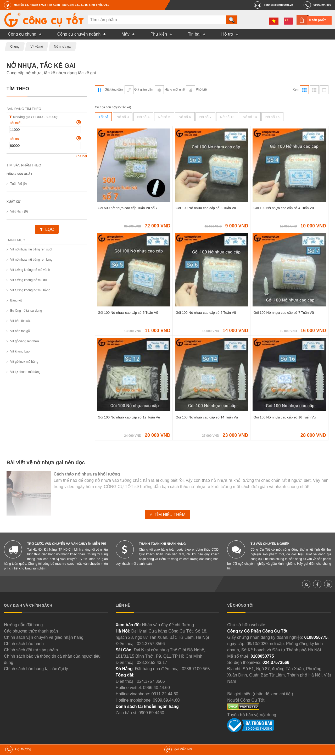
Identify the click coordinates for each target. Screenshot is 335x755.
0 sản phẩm (318, 20)
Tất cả (103, 117)
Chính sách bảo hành (24, 643)
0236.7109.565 (196, 669)
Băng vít (16, 300)
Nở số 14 (250, 117)
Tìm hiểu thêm (169, 514)
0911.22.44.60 (165, 694)
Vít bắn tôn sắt (20, 321)
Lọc (49, 229)
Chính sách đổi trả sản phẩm (31, 650)
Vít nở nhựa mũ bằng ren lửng (31, 259)
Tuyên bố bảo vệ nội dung (251, 715)
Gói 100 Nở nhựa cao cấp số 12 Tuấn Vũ (129, 417)
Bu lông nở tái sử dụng (26, 310)
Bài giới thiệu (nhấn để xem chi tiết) (260, 694)
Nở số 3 (122, 117)
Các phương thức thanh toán (31, 631)
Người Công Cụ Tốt (245, 700)
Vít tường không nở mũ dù (28, 280)
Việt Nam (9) (19, 211)
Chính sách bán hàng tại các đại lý (36, 669)
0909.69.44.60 (166, 700)
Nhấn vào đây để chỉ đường (168, 625)
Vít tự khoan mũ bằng (25, 372)
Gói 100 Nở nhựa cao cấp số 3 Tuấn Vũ (206, 208)
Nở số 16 (272, 117)
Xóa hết (81, 156)
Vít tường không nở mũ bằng (30, 290)
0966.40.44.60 (156, 687)
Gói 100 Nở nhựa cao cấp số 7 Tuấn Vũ (283, 313)
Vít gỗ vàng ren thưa (24, 341)
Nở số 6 (184, 117)
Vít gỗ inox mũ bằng (24, 361)
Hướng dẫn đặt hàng (23, 625)
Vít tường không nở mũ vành (30, 270)
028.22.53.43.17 (152, 662)
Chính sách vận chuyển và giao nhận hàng (43, 637)
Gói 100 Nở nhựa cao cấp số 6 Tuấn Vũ (206, 313)
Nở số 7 (205, 117)
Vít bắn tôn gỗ (20, 331)
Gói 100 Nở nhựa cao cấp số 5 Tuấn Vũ (128, 313)
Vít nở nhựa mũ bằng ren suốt (31, 249)
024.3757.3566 (151, 643)
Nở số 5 (164, 117)
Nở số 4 (143, 117)
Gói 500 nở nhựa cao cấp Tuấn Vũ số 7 (128, 208)
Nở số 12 (227, 117)
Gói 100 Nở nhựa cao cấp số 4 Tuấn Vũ (283, 208)
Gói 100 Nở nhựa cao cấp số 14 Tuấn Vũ (207, 417)
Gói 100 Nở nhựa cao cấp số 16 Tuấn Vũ (284, 417)
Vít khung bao (20, 351)
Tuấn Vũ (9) (18, 184)
